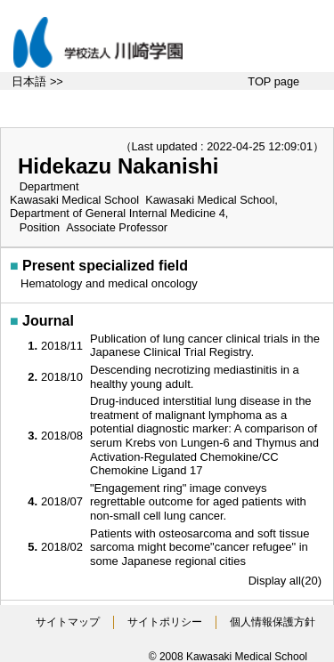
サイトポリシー (164, 622)
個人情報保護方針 (272, 622)
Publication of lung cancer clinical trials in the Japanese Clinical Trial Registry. (205, 345)
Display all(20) (285, 580)
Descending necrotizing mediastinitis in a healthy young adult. (194, 377)
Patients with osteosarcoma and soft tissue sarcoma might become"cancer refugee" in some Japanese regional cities (199, 547)
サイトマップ (68, 622)
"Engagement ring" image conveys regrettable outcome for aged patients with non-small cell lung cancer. (198, 501)
